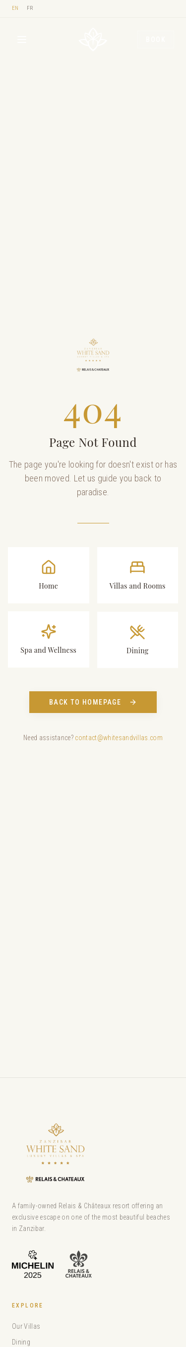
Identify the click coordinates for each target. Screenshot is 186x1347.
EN (15, 8)
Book (156, 39)
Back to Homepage (93, 702)
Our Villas (26, 1326)
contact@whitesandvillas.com (119, 738)
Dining (21, 1342)
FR (30, 8)
